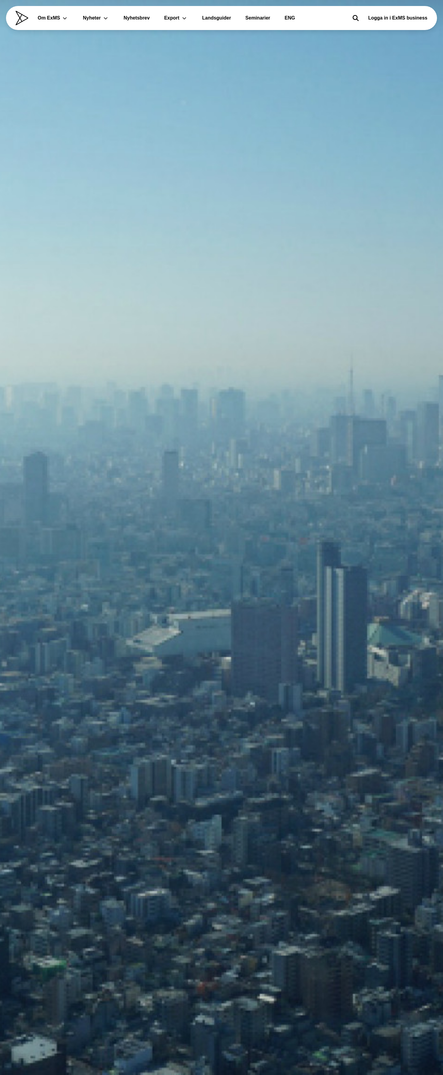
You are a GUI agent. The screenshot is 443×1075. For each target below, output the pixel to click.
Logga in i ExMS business (397, 17)
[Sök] (356, 18)
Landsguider (216, 17)
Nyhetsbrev (137, 17)
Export (176, 18)
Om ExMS (53, 18)
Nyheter (96, 18)
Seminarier (258, 17)
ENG (290, 17)
